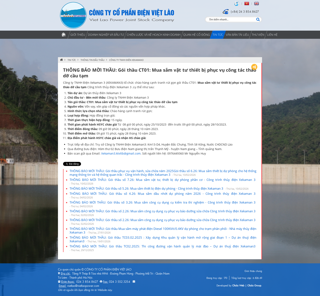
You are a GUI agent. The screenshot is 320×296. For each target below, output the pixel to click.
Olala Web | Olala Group (246, 285)
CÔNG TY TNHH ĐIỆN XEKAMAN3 (126, 59)
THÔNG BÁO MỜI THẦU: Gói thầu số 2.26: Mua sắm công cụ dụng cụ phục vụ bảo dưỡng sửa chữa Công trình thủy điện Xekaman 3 (163, 213)
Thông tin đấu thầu (92, 59)
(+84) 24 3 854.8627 (245, 11)
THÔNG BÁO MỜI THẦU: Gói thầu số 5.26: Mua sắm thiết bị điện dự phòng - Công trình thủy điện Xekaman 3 (159, 188)
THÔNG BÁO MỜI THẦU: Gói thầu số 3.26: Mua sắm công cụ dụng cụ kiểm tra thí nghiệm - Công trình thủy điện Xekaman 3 (163, 204)
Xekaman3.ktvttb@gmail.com (121, 153)
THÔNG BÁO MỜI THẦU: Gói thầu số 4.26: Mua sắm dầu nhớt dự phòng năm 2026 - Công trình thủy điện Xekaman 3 (163, 195)
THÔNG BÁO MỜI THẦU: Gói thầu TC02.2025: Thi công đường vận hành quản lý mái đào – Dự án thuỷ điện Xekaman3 (163, 248)
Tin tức (72, 59)
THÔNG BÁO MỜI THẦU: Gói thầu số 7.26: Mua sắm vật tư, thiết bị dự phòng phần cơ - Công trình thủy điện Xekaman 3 (163, 181)
